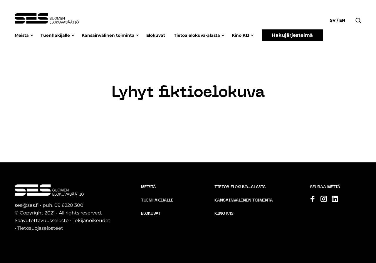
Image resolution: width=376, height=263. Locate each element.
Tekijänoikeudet (91, 220)
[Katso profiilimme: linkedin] (334, 198)
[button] (358, 12)
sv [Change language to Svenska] (333, 20)
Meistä (22, 35)
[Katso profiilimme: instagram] (323, 198)
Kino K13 (240, 35)
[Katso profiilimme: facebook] (312, 198)
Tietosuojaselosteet (40, 228)
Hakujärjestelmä (292, 35)
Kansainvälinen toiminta (108, 35)
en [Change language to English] (341, 20)
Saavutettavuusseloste (42, 220)
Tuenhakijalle (55, 35)
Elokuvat (155, 35)
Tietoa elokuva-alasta (197, 35)
